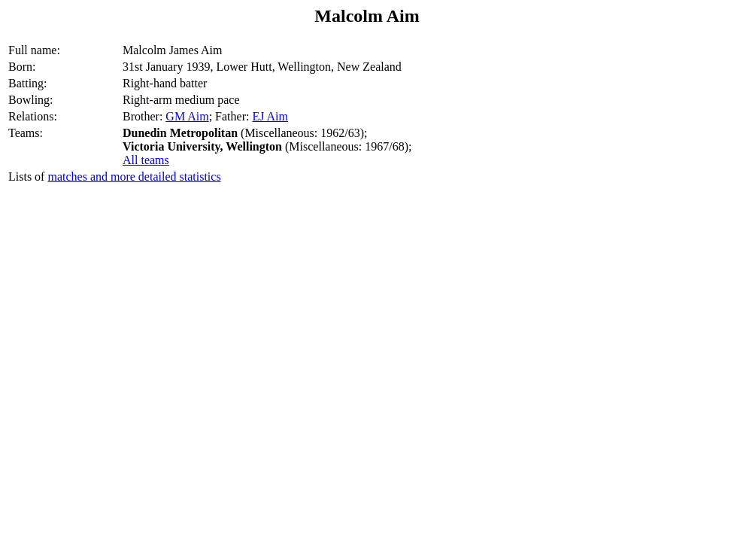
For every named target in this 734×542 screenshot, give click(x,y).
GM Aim (186, 116)
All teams (146, 160)
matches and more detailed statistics (133, 176)
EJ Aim (270, 116)
